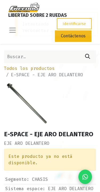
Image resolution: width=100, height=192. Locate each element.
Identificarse (74, 23)
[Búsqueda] (87, 56)
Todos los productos (29, 68)
